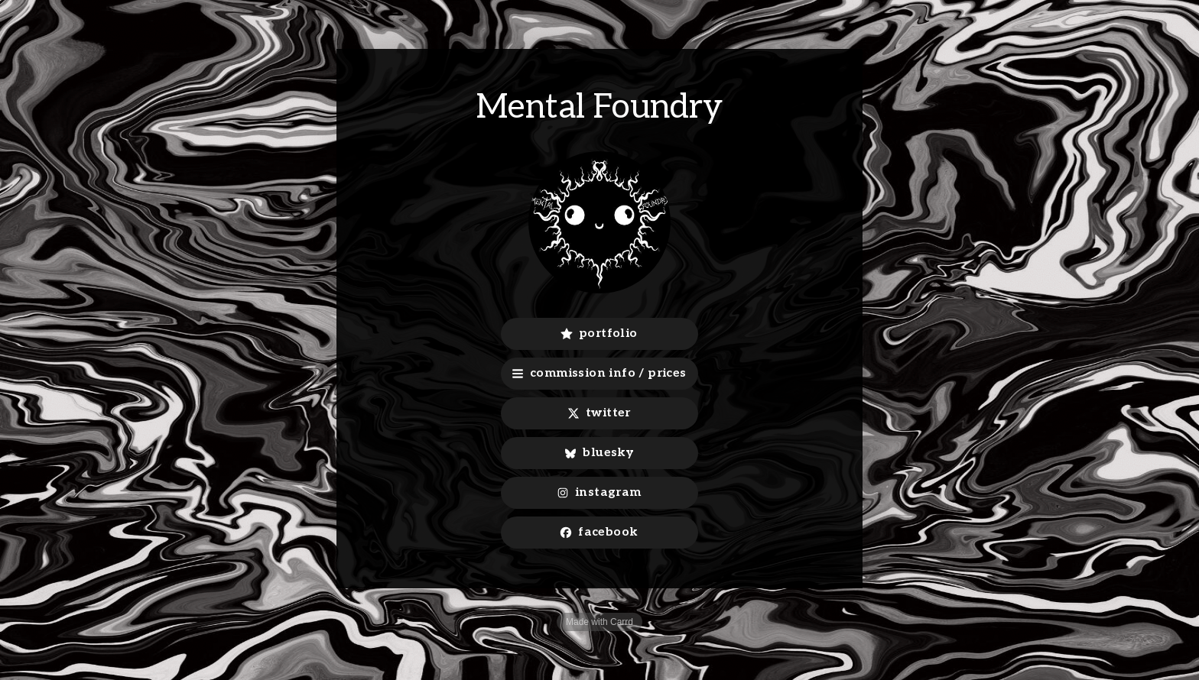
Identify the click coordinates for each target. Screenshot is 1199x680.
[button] (599, 334)
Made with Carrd (599, 622)
